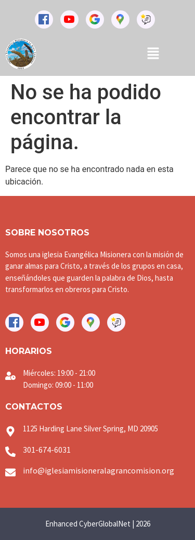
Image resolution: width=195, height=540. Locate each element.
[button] (152, 54)
